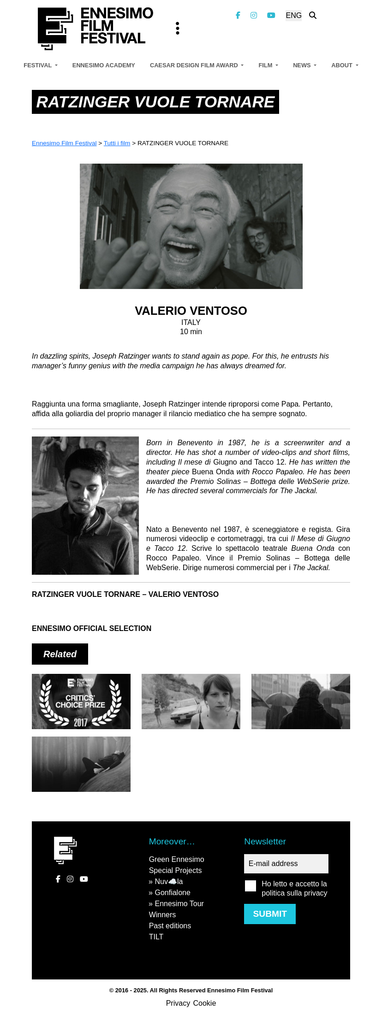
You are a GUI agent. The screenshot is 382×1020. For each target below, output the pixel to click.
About (342, 65)
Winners (162, 915)
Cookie (204, 1003)
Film (266, 65)
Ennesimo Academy (103, 65)
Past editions (170, 926)
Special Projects (175, 870)
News (302, 65)
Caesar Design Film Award (194, 65)
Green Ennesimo (176, 859)
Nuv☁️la (169, 881)
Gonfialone (172, 892)
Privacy (178, 1003)
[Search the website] (312, 15)
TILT (156, 937)
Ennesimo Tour (179, 904)
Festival (38, 65)
